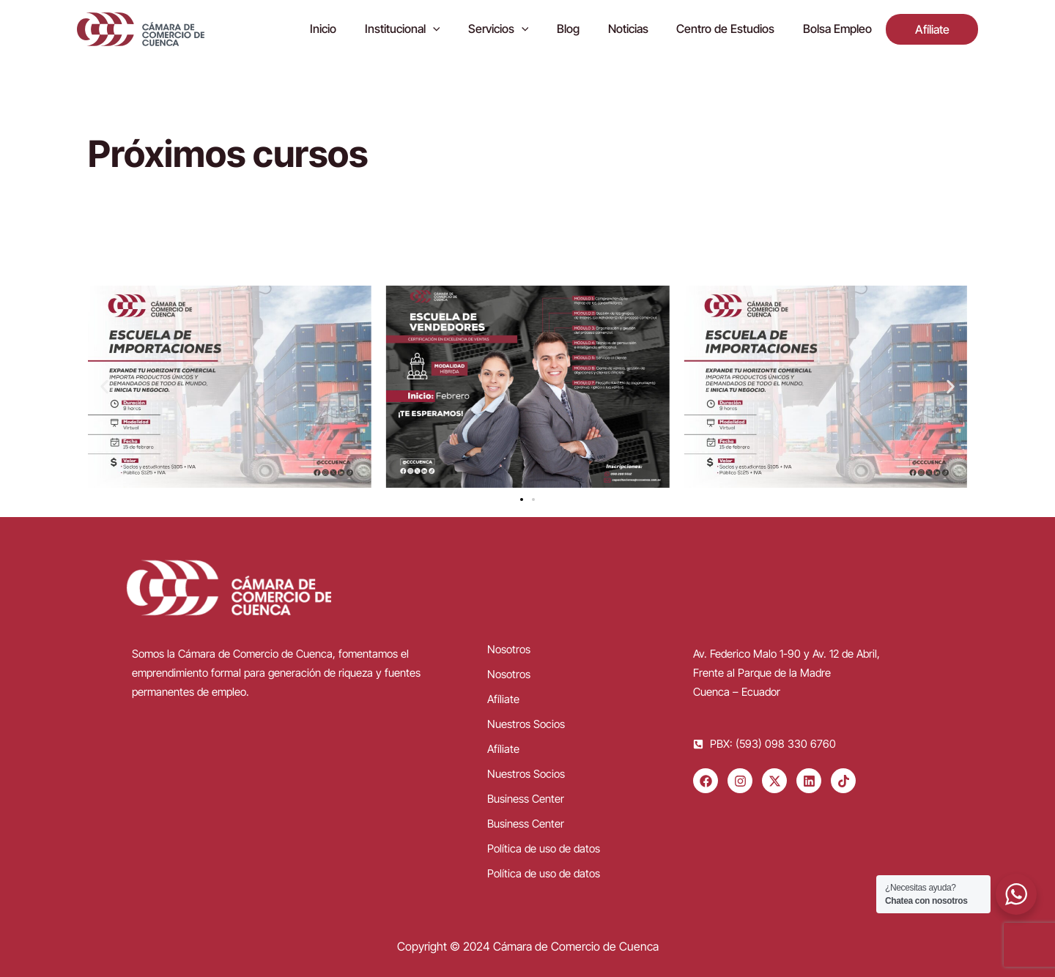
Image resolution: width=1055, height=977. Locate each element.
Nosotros (508, 649)
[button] (104, 387)
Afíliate (503, 699)
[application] (464, 29)
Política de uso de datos (543, 848)
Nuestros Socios (526, 724)
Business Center (525, 799)
